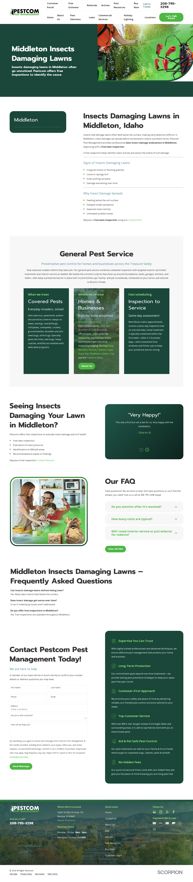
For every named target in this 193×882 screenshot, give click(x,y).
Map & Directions (66, 820)
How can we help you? (17, 725)
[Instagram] (160, 811)
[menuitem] (13, 874)
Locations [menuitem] (150, 17)
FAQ (107, 830)
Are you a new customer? (19, 715)
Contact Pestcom (42, 460)
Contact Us (110, 818)
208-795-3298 (168, 5)
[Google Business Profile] (154, 811)
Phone (10, 697)
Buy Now (109, 849)
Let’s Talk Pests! (171, 17)
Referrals (92, 5)
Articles (105, 5)
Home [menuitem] (50, 17)
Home (108, 812)
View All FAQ (118, 549)
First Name (12, 688)
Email (50, 697)
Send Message (18, 766)
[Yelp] (167, 811)
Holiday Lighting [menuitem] (128, 17)
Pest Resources (113, 843)
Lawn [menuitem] (92, 17)
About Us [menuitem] (60, 17)
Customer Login (113, 855)
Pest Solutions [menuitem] (75, 17)
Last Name (52, 688)
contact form (135, 219)
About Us (110, 824)
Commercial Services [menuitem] (105, 17)
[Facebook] (173, 811)
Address (11, 706)
